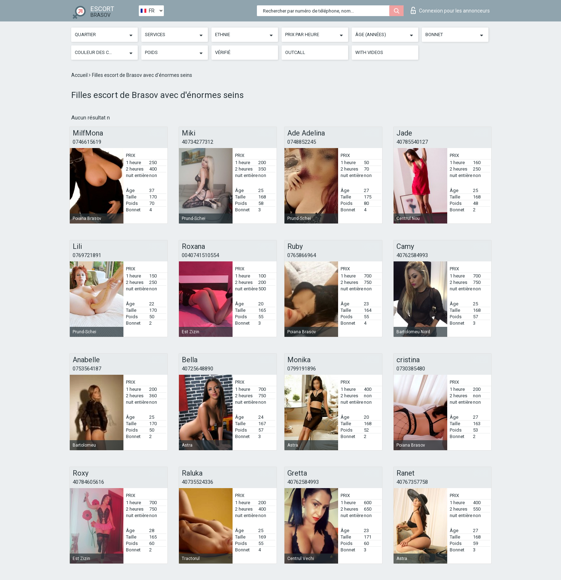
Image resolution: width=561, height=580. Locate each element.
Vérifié (222, 52)
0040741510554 (200, 255)
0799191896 (301, 368)
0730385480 (410, 368)
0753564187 (87, 368)
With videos (369, 52)
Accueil (80, 75)
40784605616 (88, 482)
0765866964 (301, 255)
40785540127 (412, 142)
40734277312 (197, 142)
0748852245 (301, 142)
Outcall (295, 52)
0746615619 (87, 142)
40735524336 (197, 482)
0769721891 (87, 255)
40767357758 (412, 482)
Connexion (450, 10)
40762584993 (412, 255)
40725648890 (197, 368)
